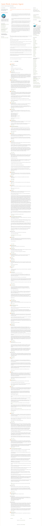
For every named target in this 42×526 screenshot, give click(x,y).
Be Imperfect (34, 42)
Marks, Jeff (34, 69)
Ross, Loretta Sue (35, 71)
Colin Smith (12, 109)
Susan (11, 190)
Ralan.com (12, 317)
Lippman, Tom (34, 68)
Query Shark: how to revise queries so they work (4, 29)
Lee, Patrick (34, 67)
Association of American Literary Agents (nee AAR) (36, 78)
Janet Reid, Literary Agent (12, 4)
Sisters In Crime (35, 81)
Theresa (12, 181)
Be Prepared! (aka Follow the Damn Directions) (36, 47)
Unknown (12, 133)
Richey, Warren (35, 70)
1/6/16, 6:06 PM (12, 421)
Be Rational (34, 48)
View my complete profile (36, 35)
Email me (39, 11)
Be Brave (34, 39)
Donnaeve (12, 141)
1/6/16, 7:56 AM (12, 101)
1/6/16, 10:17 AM (12, 265)
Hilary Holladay (35, 66)
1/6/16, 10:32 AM (12, 299)
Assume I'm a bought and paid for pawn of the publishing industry (37, 86)
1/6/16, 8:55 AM (12, 152)
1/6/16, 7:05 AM (12, 70)
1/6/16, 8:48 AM (12, 140)
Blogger (24, 524)
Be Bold (34, 38)
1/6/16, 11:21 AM (12, 323)
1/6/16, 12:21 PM (13, 370)
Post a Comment (12, 515)
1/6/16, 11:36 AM (12, 340)
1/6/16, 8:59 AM (12, 174)
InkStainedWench (13, 245)
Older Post (30, 518)
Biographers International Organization (36, 80)
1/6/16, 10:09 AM (12, 256)
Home (21, 518)
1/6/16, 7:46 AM (12, 78)
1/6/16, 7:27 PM (12, 438)
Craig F (11, 413)
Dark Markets (22, 409)
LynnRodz (12, 185)
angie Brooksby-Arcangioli (14, 126)
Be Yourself (34, 56)
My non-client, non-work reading (4, 37)
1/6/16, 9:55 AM (12, 247)
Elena (11, 386)
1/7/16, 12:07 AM (12, 491)
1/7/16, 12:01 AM (12, 484)
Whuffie (11, 483)
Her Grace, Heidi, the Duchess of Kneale (15, 216)
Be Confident (34, 41)
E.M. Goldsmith (12, 91)
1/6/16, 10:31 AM (12, 283)
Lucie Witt (12, 64)
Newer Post (12, 518)
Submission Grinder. (19, 408)
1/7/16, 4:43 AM (12, 500)
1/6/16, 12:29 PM (13, 378)
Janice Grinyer (12, 341)
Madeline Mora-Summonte (14, 305)
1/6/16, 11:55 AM (12, 356)
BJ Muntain (12, 313)
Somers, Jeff (34, 72)
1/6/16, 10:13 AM (12, 259)
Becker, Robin (34, 59)
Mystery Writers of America (36, 82)
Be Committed (34, 40)
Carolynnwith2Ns (13, 300)
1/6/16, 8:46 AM (12, 132)
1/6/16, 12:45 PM (13, 385)
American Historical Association (36, 83)
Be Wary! (34, 55)
